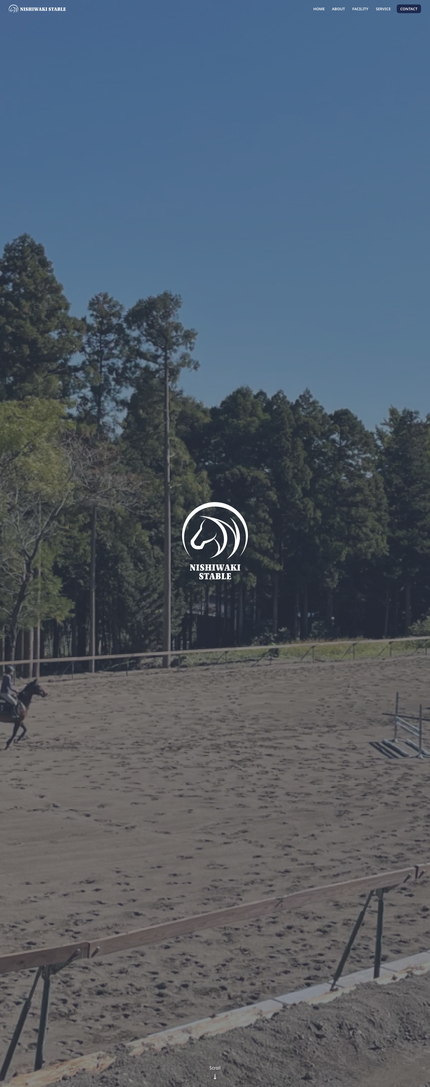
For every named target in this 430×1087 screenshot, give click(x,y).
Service (383, 9)
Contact (409, 9)
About (338, 9)
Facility (360, 9)
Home (319, 9)
